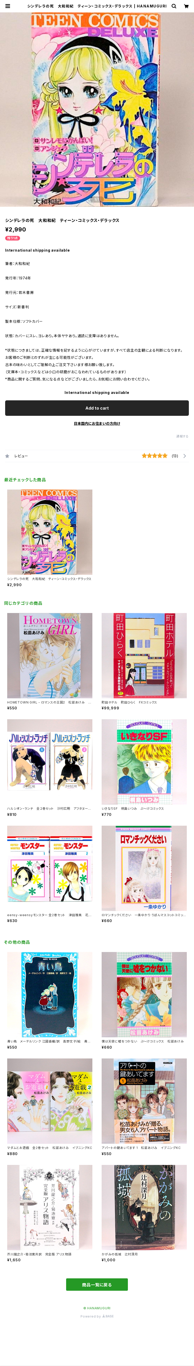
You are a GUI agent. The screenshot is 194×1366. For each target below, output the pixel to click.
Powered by (97, 1316)
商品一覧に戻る (97, 1284)
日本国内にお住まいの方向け (97, 423)
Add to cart (97, 408)
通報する (182, 436)
